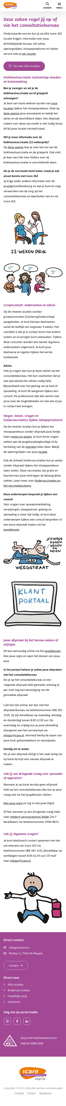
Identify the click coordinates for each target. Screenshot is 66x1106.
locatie (43, 451)
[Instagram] (7, 1021)
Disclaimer (45, 1093)
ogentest (31, 446)
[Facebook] (17, 1021)
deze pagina (11, 113)
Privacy (31, 1093)
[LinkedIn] (27, 1021)
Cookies (19, 1093)
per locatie (28, 53)
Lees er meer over (32, 1042)
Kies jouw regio (13, 803)
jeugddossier (11, 529)
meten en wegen (21, 436)
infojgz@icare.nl (14, 735)
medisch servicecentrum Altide (29, 816)
